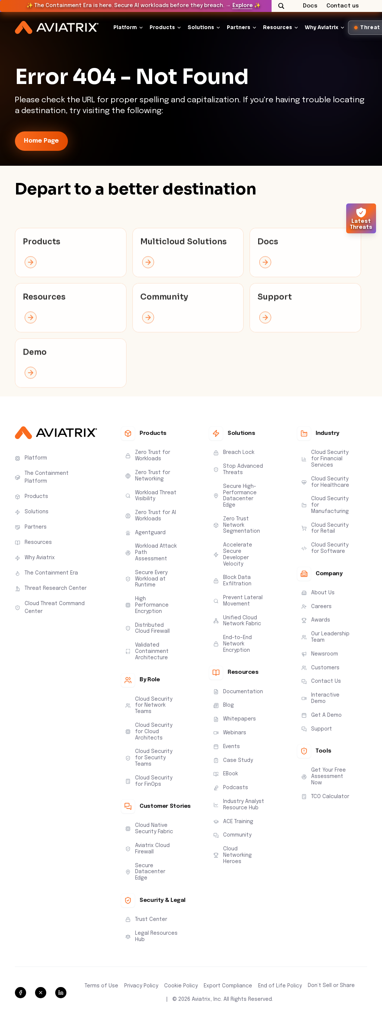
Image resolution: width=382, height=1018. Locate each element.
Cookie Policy (181, 986)
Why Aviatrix (321, 27)
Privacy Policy (141, 986)
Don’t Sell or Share (331, 985)
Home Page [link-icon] (41, 141)
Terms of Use (101, 986)
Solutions (201, 27)
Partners (238, 27)
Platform (125, 27)
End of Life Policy (280, 986)
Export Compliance (228, 986)
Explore (242, 5)
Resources (277, 27)
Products (162, 27)
